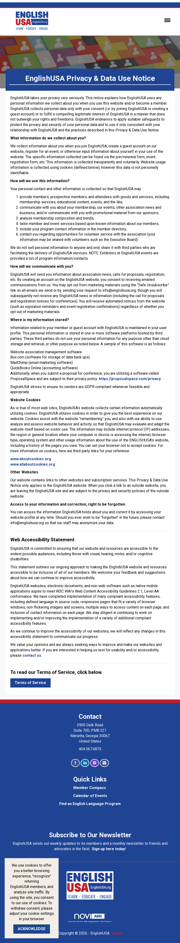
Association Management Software (90, 918)
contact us (31, 655)
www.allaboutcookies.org (32, 464)
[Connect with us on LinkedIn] (85, 763)
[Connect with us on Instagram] (94, 763)
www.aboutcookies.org (30, 459)
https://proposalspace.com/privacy (130, 379)
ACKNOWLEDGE (31, 929)
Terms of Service (30, 682)
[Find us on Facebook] (75, 763)
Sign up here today (108, 849)
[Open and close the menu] (118, 21)
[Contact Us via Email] (104, 763)
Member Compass (89, 788)
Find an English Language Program (90, 804)
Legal (117, 933)
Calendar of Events (90, 796)
